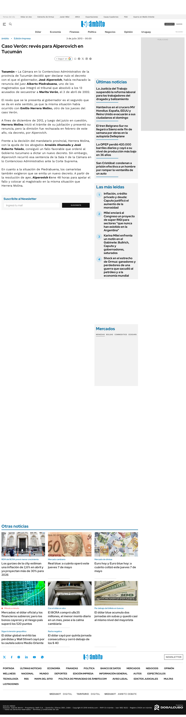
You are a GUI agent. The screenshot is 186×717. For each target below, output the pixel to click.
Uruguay (146, 31)
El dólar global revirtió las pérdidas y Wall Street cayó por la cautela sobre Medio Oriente (22, 639)
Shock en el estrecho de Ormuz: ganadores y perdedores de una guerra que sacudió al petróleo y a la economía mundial (120, 266)
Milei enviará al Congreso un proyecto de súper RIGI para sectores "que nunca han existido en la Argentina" (119, 221)
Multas (168, 678)
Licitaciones (11, 684)
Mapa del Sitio (43, 678)
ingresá (179, 24)
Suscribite (76, 205)
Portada (8, 668)
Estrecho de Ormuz (45, 17)
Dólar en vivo (26, 17)
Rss (26, 678)
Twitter (4, 657)
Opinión (128, 31)
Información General (113, 673)
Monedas (100, 334)
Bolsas (109, 334)
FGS (126, 17)
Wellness (9, 673)
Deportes (60, 673)
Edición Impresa (83, 673)
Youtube (34, 657)
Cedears (132, 334)
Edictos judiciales (146, 678)
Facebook (11, 657)
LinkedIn (26, 657)
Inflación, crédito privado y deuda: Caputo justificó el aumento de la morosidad (116, 200)
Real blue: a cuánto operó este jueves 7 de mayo (68, 565)
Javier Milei (64, 17)
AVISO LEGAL (120, 678)
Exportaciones (92, 17)
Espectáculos (156, 673)
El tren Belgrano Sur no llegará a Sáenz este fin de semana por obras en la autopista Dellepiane (114, 131)
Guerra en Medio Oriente (143, 17)
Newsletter (179, 32)
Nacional (27, 673)
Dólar (38, 31)
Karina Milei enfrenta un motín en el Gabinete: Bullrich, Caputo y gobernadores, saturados (118, 244)
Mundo (44, 673)
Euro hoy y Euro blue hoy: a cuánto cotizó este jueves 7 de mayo (115, 567)
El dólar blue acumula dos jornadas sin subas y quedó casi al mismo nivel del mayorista (115, 616)
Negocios (110, 31)
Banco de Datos (110, 668)
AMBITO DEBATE (120, 694)
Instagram (18, 657)
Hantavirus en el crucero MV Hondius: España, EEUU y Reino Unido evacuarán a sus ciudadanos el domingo (115, 112)
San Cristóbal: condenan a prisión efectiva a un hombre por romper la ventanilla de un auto (116, 168)
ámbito (5, 38)
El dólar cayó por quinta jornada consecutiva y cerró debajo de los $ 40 (69, 639)
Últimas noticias (31, 668)
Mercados (133, 668)
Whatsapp (42, 657)
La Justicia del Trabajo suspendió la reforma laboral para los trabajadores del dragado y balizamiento (115, 94)
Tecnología (10, 678)
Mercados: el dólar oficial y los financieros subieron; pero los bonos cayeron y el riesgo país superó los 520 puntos (22, 618)
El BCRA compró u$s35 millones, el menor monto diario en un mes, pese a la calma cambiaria (69, 618)
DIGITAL (61, 694)
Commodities (121, 334)
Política (92, 31)
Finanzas (74, 31)
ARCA (77, 17)
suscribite (169, 24)
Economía (55, 31)
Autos (137, 673)
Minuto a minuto (11, 608)
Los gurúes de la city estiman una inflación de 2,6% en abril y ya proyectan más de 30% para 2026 (22, 569)
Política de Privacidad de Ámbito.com (83, 678)
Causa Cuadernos (111, 17)
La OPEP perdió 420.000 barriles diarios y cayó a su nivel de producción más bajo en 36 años (116, 150)
